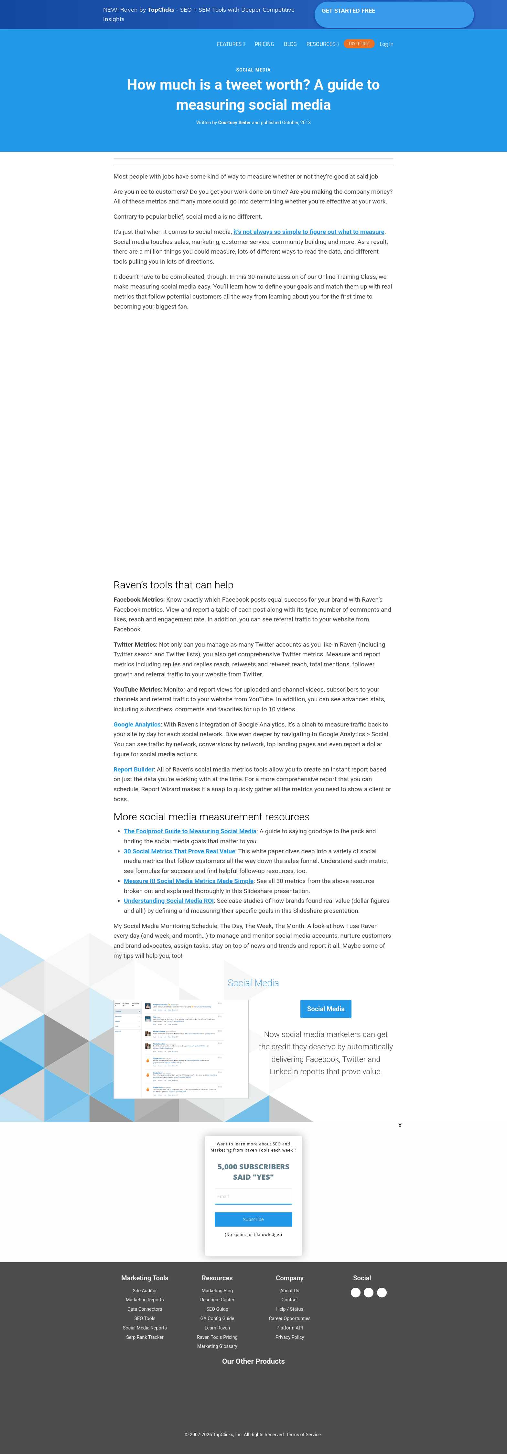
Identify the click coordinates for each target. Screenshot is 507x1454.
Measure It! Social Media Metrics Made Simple (188, 881)
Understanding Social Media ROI (169, 900)
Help (281, 1309)
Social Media (253, 69)
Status (296, 1309)
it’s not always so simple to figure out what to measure (308, 231)
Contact (290, 1300)
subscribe (253, 1219)
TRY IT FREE (359, 43)
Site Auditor (145, 1291)
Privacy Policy (289, 1337)
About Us (289, 1291)
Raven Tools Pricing (217, 1337)
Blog (290, 44)
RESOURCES (321, 44)
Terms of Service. (304, 1435)
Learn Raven (217, 1328)
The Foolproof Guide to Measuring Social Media (190, 831)
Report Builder (133, 769)
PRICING (264, 44)
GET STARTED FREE (370, 14)
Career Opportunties (290, 1318)
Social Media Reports (145, 1328)
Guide (217, 1309)
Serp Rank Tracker (145, 1337)
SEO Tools (144, 1318)
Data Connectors (144, 1309)
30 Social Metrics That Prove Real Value (179, 851)
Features (229, 44)
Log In (387, 44)
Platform (289, 1328)
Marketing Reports (145, 1300)
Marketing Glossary (217, 1346)
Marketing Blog (217, 1291)
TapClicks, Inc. (228, 1435)
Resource (217, 1300)
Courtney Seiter (234, 123)
